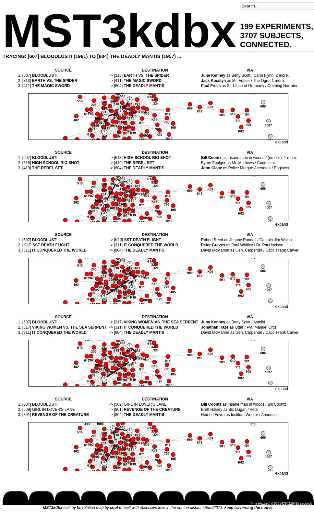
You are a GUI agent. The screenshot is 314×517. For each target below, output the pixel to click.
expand (281, 142)
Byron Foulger (213, 163)
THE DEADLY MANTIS (144, 86)
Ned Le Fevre (213, 414)
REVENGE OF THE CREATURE (152, 409)
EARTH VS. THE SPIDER (146, 75)
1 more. (278, 80)
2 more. (282, 75)
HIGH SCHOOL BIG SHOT (147, 157)
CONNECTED (264, 44)
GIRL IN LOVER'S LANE (145, 404)
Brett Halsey (211, 409)
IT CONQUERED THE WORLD (151, 245)
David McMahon (215, 250)
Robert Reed (212, 240)
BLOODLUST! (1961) (64, 56)
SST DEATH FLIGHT (142, 240)
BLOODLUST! (45, 75)
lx (78, 507)
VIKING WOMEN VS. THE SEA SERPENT (161, 322)
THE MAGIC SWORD (143, 80)
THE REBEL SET (139, 163)
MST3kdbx (119, 31)
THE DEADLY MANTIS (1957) (143, 56)
